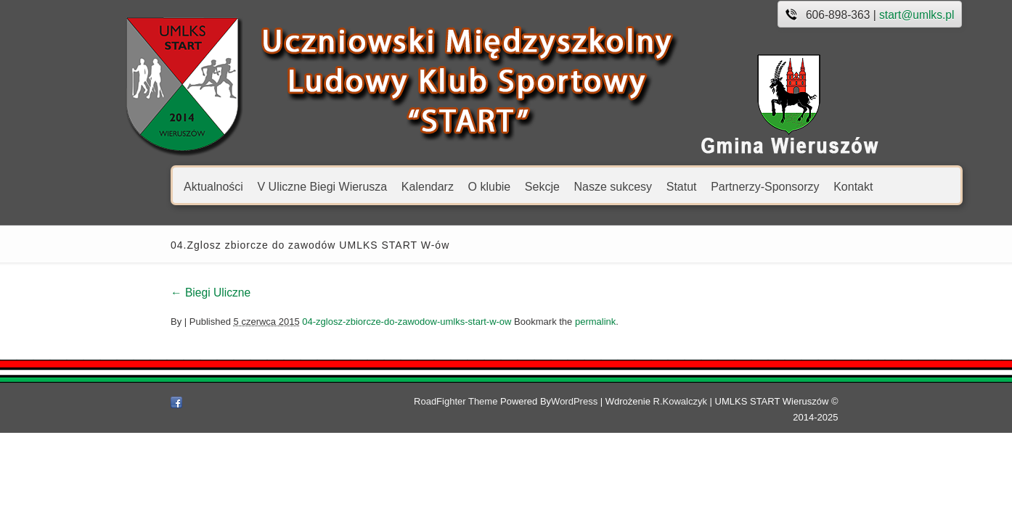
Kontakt (787, 186)
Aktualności (148, 186)
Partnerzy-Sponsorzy (699, 186)
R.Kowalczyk (695, 401)
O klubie (423, 186)
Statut (615, 186)
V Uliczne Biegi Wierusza (257, 186)
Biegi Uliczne (145, 292)
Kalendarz (361, 186)
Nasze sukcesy (547, 186)
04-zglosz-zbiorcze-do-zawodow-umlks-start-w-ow (341, 321)
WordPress (589, 401)
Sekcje (476, 186)
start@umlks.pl (851, 15)
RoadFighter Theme (470, 401)
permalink (529, 321)
